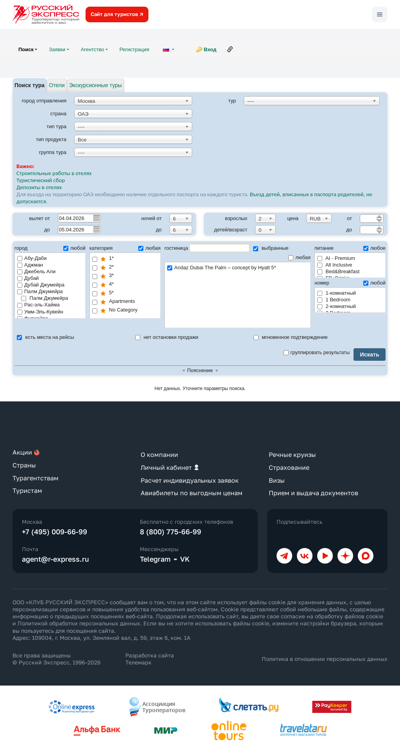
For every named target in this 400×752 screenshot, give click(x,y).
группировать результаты (317, 352)
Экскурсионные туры (95, 85)
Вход (210, 49)
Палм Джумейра (40, 291)
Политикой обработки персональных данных (79, 623)
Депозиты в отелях (39, 187)
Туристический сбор (40, 180)
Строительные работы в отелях (53, 173)
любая (149, 248)
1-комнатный (336, 293)
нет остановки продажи (166, 337)
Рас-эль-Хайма (38, 305)
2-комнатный (336, 306)
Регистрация (134, 49)
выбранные (271, 248)
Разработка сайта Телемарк (149, 659)
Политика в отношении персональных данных (325, 658)
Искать (369, 354)
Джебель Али (36, 271)
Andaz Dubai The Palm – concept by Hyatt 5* (237, 268)
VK (185, 559)
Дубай (28, 278)
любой (74, 248)
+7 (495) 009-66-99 (54, 531)
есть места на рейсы (45, 337)
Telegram (155, 559)
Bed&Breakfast (338, 271)
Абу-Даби (31, 258)
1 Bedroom (333, 300)
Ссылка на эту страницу (230, 49)
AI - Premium (336, 258)
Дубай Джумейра (40, 285)
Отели (56, 85)
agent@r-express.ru (55, 559)
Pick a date (96, 217)
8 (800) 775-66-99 (170, 531)
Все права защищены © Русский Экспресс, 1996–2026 (56, 659)
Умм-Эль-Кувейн (40, 312)
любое (374, 248)
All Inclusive (334, 265)
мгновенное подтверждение (291, 337)
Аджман (30, 265)
